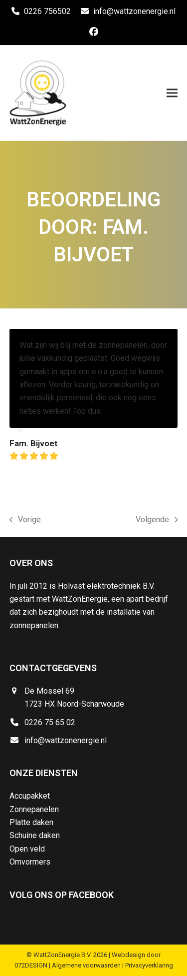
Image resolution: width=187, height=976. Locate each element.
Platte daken (31, 822)
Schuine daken (34, 835)
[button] (172, 92)
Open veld (27, 849)
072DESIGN (30, 965)
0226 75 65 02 (49, 722)
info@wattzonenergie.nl (134, 11)
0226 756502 (47, 11)
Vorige (25, 520)
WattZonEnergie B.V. (62, 955)
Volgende (157, 520)
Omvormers (29, 862)
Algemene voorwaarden (86, 965)
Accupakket (29, 796)
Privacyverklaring (149, 965)
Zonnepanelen (34, 809)
